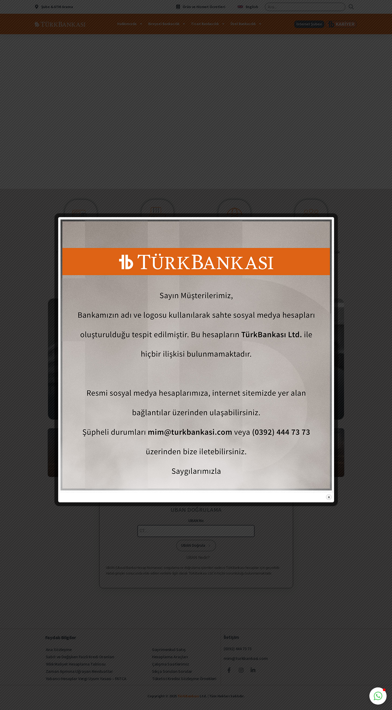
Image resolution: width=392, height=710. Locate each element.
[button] (378, 696)
